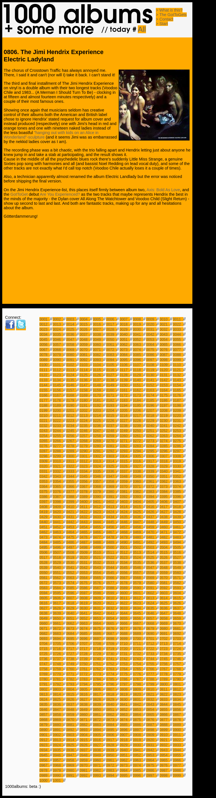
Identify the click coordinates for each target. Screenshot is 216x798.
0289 (71, 451)
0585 (71, 588)
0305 (138, 456)
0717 (71, 649)
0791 (44, 684)
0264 (178, 436)
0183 (125, 400)
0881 (71, 725)
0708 (98, 643)
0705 (58, 643)
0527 (178, 557)
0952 (138, 755)
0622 (125, 603)
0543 (98, 567)
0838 (84, 704)
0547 (151, 567)
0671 (44, 628)
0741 (111, 659)
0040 (125, 334)
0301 (84, 456)
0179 (71, 400)
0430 (58, 517)
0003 (71, 319)
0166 (44, 395)
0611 (125, 598)
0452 (58, 527)
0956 (44, 760)
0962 (125, 760)
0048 (84, 339)
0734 (164, 654)
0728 (84, 654)
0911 (178, 735)
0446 (125, 522)
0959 (84, 760)
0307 (164, 456)
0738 (71, 659)
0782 (71, 679)
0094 (111, 360)
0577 (111, 583)
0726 (58, 654)
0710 (125, 643)
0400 (84, 502)
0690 (151, 633)
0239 (138, 425)
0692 (178, 633)
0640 (71, 613)
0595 (58, 593)
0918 (125, 740)
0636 (164, 608)
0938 (98, 750)
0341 (178, 471)
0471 (164, 532)
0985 (138, 770)
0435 (125, 517)
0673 (71, 628)
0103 (84, 365)
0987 (164, 770)
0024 (58, 329)
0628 (58, 608)
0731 (125, 654)
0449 (164, 522)
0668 (151, 623)
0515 (164, 552)
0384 (164, 491)
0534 (125, 562)
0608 (84, 598)
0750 (84, 664)
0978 (44, 770)
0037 (84, 334)
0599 (111, 593)
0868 (44, 719)
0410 (71, 507)
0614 (164, 598)
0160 (111, 390)
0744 (151, 659)
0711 (138, 643)
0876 (151, 719)
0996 (138, 775)
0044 (178, 334)
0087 (164, 355)
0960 (98, 760)
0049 (98, 339)
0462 (44, 532)
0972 (111, 765)
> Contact (164, 19)
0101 (58, 365)
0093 (98, 360)
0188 (44, 405)
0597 (84, 593)
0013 (58, 324)
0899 (164, 730)
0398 (58, 502)
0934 (44, 750)
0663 (84, 623)
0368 (98, 486)
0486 (71, 542)
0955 (178, 755)
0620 (98, 603)
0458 (138, 527)
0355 (71, 481)
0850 (98, 709)
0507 (58, 552)
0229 (151, 420)
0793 (71, 684)
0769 (44, 674)
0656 (138, 618)
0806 (98, 689)
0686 (98, 633)
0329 (164, 466)
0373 (164, 486)
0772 (84, 674)
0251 (151, 431)
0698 (111, 638)
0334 (84, 471)
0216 (125, 415)
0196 (151, 405)
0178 (58, 400)
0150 (125, 385)
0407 (178, 502)
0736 (44, 659)
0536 (151, 562)
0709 (111, 643)
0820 (138, 694)
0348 (125, 476)
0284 (151, 446)
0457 (125, 527)
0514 (151, 552)
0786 (125, 679)
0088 (178, 355)
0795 (98, 684)
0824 (44, 699)
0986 (151, 770)
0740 (98, 659)
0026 (84, 329)
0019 (138, 324)
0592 (164, 588)
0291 (98, 451)
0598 (98, 593)
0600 (125, 593)
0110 (178, 365)
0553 (84, 572)
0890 (44, 730)
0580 (151, 583)
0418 (178, 507)
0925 (71, 745)
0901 (44, 735)
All (142, 29)
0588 (111, 588)
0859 (71, 714)
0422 (84, 512)
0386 (44, 496)
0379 (98, 491)
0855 (164, 709)
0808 (125, 689)
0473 (44, 537)
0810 (151, 689)
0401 (98, 502)
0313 (98, 461)
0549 (178, 567)
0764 (125, 669)
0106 (125, 365)
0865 (151, 714)
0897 (138, 730)
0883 (98, 725)
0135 (71, 380)
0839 (98, 704)
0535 (138, 562)
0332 (58, 471)
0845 (178, 704)
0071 (98, 349)
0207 (151, 410)
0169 (84, 395)
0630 (84, 608)
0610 (111, 598)
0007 (125, 319)
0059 (84, 344)
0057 (58, 344)
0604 (178, 593)
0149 (111, 385)
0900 (178, 730)
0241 (164, 425)
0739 (84, 659)
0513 (138, 552)
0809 (138, 689)
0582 (178, 583)
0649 (44, 618)
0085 (138, 355)
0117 (125, 370)
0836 (58, 704)
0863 (125, 714)
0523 (125, 557)
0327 (138, 466)
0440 (44, 522)
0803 (58, 689)
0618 (71, 603)
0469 (138, 532)
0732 (138, 654)
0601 (138, 593)
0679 (151, 628)
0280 (98, 446)
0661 (58, 623)
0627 (44, 608)
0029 (125, 329)
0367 (84, 486)
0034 (44, 334)
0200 (58, 410)
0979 (58, 770)
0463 (58, 532)
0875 (138, 719)
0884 (111, 725)
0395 (164, 496)
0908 (138, 735)
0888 (164, 725)
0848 (71, 709)
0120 (164, 370)
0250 (138, 431)
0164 (164, 390)
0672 (58, 628)
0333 (71, 471)
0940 (125, 750)
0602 (151, 593)
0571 (178, 578)
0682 (44, 633)
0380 (111, 491)
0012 (44, 324)
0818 (111, 694)
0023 (44, 329)
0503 (151, 547)
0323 (84, 466)
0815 (71, 694)
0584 (58, 588)
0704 (44, 643)
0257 (84, 436)
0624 (151, 603)
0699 (125, 638)
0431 (71, 517)
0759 (58, 669)
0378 (84, 491)
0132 (178, 375)
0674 (84, 628)
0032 (164, 329)
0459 (151, 527)
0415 (138, 507)
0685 (84, 633)
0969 (71, 765)
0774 (111, 674)
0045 (44, 339)
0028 (111, 329)
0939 (111, 750)
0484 (44, 542)
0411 (84, 507)
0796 (111, 684)
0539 (44, 567)
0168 (71, 395)
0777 (151, 674)
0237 (111, 425)
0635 (151, 608)
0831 (138, 699)
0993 (98, 775)
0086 (151, 355)
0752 (111, 664)
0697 (98, 638)
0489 (111, 542)
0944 (178, 750)
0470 (151, 532)
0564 (84, 578)
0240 (151, 425)
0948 (84, 755)
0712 (151, 643)
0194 (125, 405)
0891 (58, 730)
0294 (138, 451)
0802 (44, 689)
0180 (84, 400)
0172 (125, 395)
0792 (58, 684)
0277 (58, 446)
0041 (138, 334)
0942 (151, 750)
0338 (138, 471)
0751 (98, 664)
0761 (84, 669)
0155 (44, 390)
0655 (125, 618)
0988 (178, 770)
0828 (98, 699)
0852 (125, 709)
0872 (98, 719)
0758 (44, 669)
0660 (44, 623)
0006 (111, 319)
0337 (125, 471)
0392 (125, 496)
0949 (98, 755)
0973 (125, 765)
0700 (138, 638)
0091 (71, 360)
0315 (125, 461)
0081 (84, 355)
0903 (71, 735)
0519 (71, 557)
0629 (71, 608)
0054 (164, 339)
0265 (44, 441)
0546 (138, 567)
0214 (98, 415)
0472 (178, 532)
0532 (98, 562)
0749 (71, 664)
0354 (58, 481)
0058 (71, 344)
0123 (58, 375)
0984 (125, 770)
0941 (138, 750)
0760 (71, 669)
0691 (164, 633)
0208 (164, 410)
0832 (151, 699)
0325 (111, 466)
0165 (178, 390)
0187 (178, 400)
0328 (151, 466)
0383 (151, 491)
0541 (71, 567)
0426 (151, 512)
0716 (58, 649)
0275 (178, 441)
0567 (125, 578)
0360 (138, 481)
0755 (151, 664)
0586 (84, 588)
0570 (164, 578)
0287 (44, 451)
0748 (58, 664)
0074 (138, 349)
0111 (44, 370)
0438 (164, 517)
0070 (84, 349)
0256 (71, 436)
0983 (111, 770)
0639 (58, 613)
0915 (84, 740)
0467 (111, 532)
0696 (84, 638)
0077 (178, 349)
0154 (178, 385)
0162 (138, 390)
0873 (111, 719)
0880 (58, 725)
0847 (58, 709)
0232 (44, 425)
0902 (58, 735)
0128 (125, 375)
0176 (178, 395)
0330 (178, 466)
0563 (71, 578)
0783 (84, 679)
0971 (98, 765)
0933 (178, 745)
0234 (71, 425)
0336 (111, 471)
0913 (58, 740)
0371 (138, 486)
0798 (138, 684)
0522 (111, 557)
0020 (151, 324)
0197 (164, 405)
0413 (111, 507)
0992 (84, 775)
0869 (58, 719)
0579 (138, 583)
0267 (71, 441)
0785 (111, 679)
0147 (84, 385)
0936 (71, 750)
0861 (98, 714)
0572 (44, 583)
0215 (111, 415)
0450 (178, 522)
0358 (111, 481)
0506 (44, 552)
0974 (138, 765)
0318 (164, 461)
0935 (58, 750)
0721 (138, 649)
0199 (44, 410)
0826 (71, 699)
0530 (71, 562)
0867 (178, 714)
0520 (84, 557)
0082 (98, 355)
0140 (138, 380)
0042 (151, 334)
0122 (44, 375)
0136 (84, 380)
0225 (98, 420)
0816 (84, 694)
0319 (178, 461)
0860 (84, 714)
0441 (58, 522)
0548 (164, 567)
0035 (58, 334)
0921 (164, 740)
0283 (138, 446)
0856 (178, 709)
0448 (151, 522)
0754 (138, 664)
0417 (164, 507)
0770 (58, 674)
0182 (111, 400)
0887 (151, 725)
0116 (111, 370)
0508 (71, 552)
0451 (44, 527)
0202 (84, 410)
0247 (98, 431)
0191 (84, 405)
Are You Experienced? (60, 194)
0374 (178, 486)
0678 (138, 628)
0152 (151, 385)
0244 (58, 431)
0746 (178, 659)
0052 (138, 339)
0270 (111, 441)
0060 (98, 344)
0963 (138, 760)
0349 (138, 476)
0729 (98, 654)
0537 (164, 562)
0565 (98, 578)
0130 (151, 375)
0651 (71, 618)
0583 (44, 588)
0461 (178, 527)
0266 (58, 441)
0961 (111, 760)
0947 (71, 755)
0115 (98, 370)
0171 (111, 395)
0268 (84, 441)
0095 (125, 360)
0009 (151, 319)
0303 (111, 456)
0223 (71, 420)
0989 (44, 775)
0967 (44, 765)
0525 (151, 557)
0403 (125, 502)
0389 (84, 496)
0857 (44, 714)
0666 (125, 623)
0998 (164, 775)
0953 (151, 755)
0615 (178, 598)
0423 (98, 512)
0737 (58, 659)
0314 (111, 461)
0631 (98, 608)
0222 (58, 420)
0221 (44, 420)
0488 (98, 542)
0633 (125, 608)
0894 (98, 730)
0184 (138, 400)
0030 (138, 329)
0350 (151, 476)
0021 (164, 324)
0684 (71, 633)
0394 (151, 496)
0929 (125, 745)
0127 (111, 375)
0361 (151, 481)
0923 (44, 745)
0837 (71, 704)
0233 (58, 425)
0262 (151, 436)
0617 (58, 603)
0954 (164, 755)
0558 (151, 572)
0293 (125, 451)
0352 (178, 476)
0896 (125, 730)
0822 (164, 694)
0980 (71, 770)
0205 (125, 410)
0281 (111, 446)
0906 (111, 735)
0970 (84, 765)
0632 (111, 608)
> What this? (169, 10)
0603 (164, 593)
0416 (151, 507)
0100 (44, 365)
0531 (84, 562)
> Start (162, 23)
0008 (138, 319)
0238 (125, 425)
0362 (164, 481)
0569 (151, 578)
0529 (58, 562)
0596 (71, 593)
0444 (98, 522)
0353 (44, 481)
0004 (84, 319)
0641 (84, 613)
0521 (98, 557)
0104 (98, 365)
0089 (44, 360)
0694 (58, 638)
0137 (98, 380)
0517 (44, 557)
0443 (84, 522)
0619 (84, 603)
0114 (84, 370)
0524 (138, 557)
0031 (151, 329)
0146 (71, 385)
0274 (164, 441)
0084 (125, 355)
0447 (138, 522)
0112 (58, 370)
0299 (58, 456)
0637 (178, 608)
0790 (178, 679)
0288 (58, 451)
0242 (178, 425)
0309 (44, 461)
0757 (178, 664)
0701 (151, 638)
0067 (44, 349)
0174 (151, 395)
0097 (151, 360)
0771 (71, 674)
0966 (178, 760)
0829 (111, 699)
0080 (71, 355)
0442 (71, 522)
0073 (125, 349)
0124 (71, 375)
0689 (138, 633)
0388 (71, 496)
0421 (71, 512)
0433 (98, 517)
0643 (111, 613)
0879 (44, 725)
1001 (58, 780)
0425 (138, 512)
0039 (111, 334)
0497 (71, 547)
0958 (71, 760)
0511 (111, 552)
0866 (164, 714)
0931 (151, 745)
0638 (44, 613)
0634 (138, 608)
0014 (71, 324)
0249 (125, 431)
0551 (58, 572)
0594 (44, 593)
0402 (111, 502)
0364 (44, 486)
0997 (151, 775)
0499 (98, 547)
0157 (71, 390)
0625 (164, 603)
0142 (164, 380)
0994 (111, 775)
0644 (125, 613)
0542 (84, 567)
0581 (164, 583)
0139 (125, 380)
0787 (138, 679)
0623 (138, 603)
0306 (151, 456)
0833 (164, 699)
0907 (125, 735)
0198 (178, 405)
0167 (58, 395)
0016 (98, 324)
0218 (151, 415)
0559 (164, 572)
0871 (84, 719)
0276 (44, 446)
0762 (98, 669)
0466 (98, 532)
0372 (151, 486)
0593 (178, 588)
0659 (178, 618)
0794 (84, 684)
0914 (71, 740)
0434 (111, 517)
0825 (58, 699)
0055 (178, 339)
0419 (44, 512)
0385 (178, 491)
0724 (178, 649)
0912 (44, 740)
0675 (98, 628)
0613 (151, 598)
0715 (44, 649)
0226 (111, 420)
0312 (84, 461)
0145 (58, 385)
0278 (71, 446)
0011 (178, 319)
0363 (178, 481)
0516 (178, 552)
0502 (138, 547)
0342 (44, 476)
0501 (125, 547)
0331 (44, 471)
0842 (138, 704)
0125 (84, 375)
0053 (151, 339)
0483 (178, 537)
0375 (44, 491)
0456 (111, 527)
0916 (98, 740)
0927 (98, 745)
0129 (138, 375)
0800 (164, 684)
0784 (98, 679)
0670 (178, 623)
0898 (151, 730)
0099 (178, 360)
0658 (164, 618)
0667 (138, 623)
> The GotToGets (171, 14)
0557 (138, 572)
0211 (58, 415)
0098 (164, 360)
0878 (178, 719)
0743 (138, 659)
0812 (178, 689)
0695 (71, 638)
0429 (44, 517)
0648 (178, 613)
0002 (58, 319)
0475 (71, 537)
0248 (111, 431)
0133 (44, 380)
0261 (138, 436)
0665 (111, 623)
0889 (178, 725)
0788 (151, 679)
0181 (98, 400)
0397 (44, 502)
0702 (164, 638)
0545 (125, 567)
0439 (178, 517)
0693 (44, 638)
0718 (98, 649)
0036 (71, 334)
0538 (178, 562)
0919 (138, 740)
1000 (44, 780)
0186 (164, 400)
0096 (138, 360)
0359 (125, 481)
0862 (111, 714)
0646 (151, 613)
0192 (98, 405)
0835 (44, 704)
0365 (58, 486)
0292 (111, 451)
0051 (125, 339)
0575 (84, 583)
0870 (71, 719)
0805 (84, 689)
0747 (44, 664)
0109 (164, 365)
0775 (125, 674)
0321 (58, 466)
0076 (164, 349)
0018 (125, 324)
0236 (98, 425)
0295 (151, 451)
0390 (98, 496)
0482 (164, 537)
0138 (111, 380)
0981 (84, 770)
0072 (111, 349)
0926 (84, 745)
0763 (111, 669)
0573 (58, 583)
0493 (164, 542)
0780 (44, 679)
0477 (98, 537)
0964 (151, 760)
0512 (125, 552)
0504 (164, 547)
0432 (84, 517)
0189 (58, 405)
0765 (138, 669)
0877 (164, 719)
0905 (98, 735)
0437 (151, 517)
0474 (58, 537)
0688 (125, 633)
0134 (58, 380)
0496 (58, 547)
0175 (164, 395)
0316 (138, 461)
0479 (125, 537)
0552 (71, 572)
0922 (178, 740)
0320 (44, 466)
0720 (125, 649)
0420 (58, 512)
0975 (151, 765)
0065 (164, 344)
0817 (98, 694)
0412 (98, 507)
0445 (111, 522)
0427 (164, 512)
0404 (138, 502)
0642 (98, 613)
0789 (164, 679)
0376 (58, 491)
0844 (164, 704)
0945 (44, 755)
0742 (125, 659)
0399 (71, 502)
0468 (125, 532)
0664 (98, 623)
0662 (71, 623)
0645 (138, 613)
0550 (44, 572)
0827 (84, 699)
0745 (164, 659)
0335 (98, 471)
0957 (58, 760)
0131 (164, 375)
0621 (111, 603)
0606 (58, 598)
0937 (84, 750)
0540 (58, 567)
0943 (164, 750)
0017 (111, 324)
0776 (138, 674)
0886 (138, 725)
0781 (58, 679)
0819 (125, 694)
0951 (125, 755)
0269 (98, 441)
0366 (71, 486)
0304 (125, 456)
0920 (151, 740)
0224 (84, 420)
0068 (58, 349)
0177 (44, 400)
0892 (71, 730)
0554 (98, 572)
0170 (98, 395)
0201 (71, 410)
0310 (58, 461)
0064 (151, 344)
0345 (84, 476)
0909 (151, 735)
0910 (164, 735)
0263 (164, 436)
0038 (98, 334)
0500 (111, 547)
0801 (178, 684)
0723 (164, 649)
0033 (178, 329)
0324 (98, 466)
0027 (98, 329)
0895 (111, 730)
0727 (71, 654)
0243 (44, 431)
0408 (44, 507)
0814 (58, 694)
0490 (125, 542)
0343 (58, 476)
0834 (178, 699)
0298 (44, 456)
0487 (84, 542)
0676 (111, 628)
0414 (125, 507)
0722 (151, 649)
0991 (71, 775)
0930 (138, 745)
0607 (71, 598)
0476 (84, 537)
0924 (58, 745)
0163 (151, 390)
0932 (164, 745)
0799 (151, 684)
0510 (98, 552)
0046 (58, 339)
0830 (125, 699)
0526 (164, 557)
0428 (178, 512)
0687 (111, 633)
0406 (164, 502)
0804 (71, 689)
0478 (111, 537)
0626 (178, 603)
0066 (178, 344)
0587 (98, 588)
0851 (111, 709)
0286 (178, 446)
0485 (58, 542)
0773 (98, 674)
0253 (178, 431)
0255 (58, 436)
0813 (44, 694)
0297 (178, 451)
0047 (71, 339)
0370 (125, 486)
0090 (58, 360)
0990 (58, 775)
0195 (138, 405)
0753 (125, 664)
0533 (111, 562)
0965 (164, 760)
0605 (44, 598)
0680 (164, 628)
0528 (44, 562)
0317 (151, 461)
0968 (58, 765)
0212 (71, 415)
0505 (178, 547)
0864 (138, 714)
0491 (138, 542)
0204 (111, 410)
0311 (71, 461)
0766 (151, 669)
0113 (71, 370)
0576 (98, 583)
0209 (178, 410)
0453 (71, 527)
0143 (178, 380)
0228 (138, 420)
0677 (125, 628)
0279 (84, 446)
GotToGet (19, 194)
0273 (151, 441)
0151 (138, 385)
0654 (111, 618)
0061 (111, 344)
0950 (111, 755)
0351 (164, 476)
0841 (125, 704)
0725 (44, 654)
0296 (164, 451)
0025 (71, 329)
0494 (178, 542)
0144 (44, 385)
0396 (178, 496)
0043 (164, 334)
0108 (151, 365)
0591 (151, 588)
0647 (164, 613)
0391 (111, 496)
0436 (138, 517)
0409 (58, 507)
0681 (178, 628)
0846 (44, 709)
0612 (138, 598)
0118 (138, 370)
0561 (44, 578)
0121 (178, 370)
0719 (111, 649)
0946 (58, 755)
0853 (138, 709)
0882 (84, 725)
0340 (164, 471)
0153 (164, 385)
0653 (98, 618)
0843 (151, 704)
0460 (164, 527)
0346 (98, 476)
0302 (98, 456)
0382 (138, 491)
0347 (111, 476)
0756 (164, 664)
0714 (178, 643)
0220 (178, 415)
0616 (44, 603)
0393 (138, 496)
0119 (151, 370)
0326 (125, 466)
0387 (58, 496)
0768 (178, 669)
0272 (138, 441)
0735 (178, 654)
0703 (178, 638)
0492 (151, 542)
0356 (84, 481)
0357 (98, 481)
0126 (98, 375)
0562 (58, 578)
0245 (71, 431)
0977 (178, 765)
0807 (111, 689)
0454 (84, 527)
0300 (71, 456)
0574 (71, 583)
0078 (44, 355)
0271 (125, 441)
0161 (125, 390)
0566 (111, 578)
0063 (138, 344)
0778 (164, 674)
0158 (84, 390)
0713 (164, 643)
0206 (138, 410)
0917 (111, 740)
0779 (178, 674)
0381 (125, 491)
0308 (178, 456)
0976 (164, 765)
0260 (125, 436)
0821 (151, 694)
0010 (164, 319)
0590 (138, 588)
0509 (84, 552)
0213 (84, 415)
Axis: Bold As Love (163, 190)
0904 (84, 735)
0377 (71, 491)
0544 (111, 567)
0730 (111, 654)
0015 (84, 324)
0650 (58, 618)
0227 (125, 420)
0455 (98, 527)
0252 (164, 431)
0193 (111, 405)
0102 (71, 365)
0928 (111, 745)
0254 (44, 436)
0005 (98, 319)
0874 (125, 719)
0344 (71, 476)
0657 (151, 618)
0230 (164, 420)
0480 (138, 537)
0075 (151, 349)
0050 (111, 339)
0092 (84, 360)
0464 (71, 532)
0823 (178, 694)
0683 (58, 633)
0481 (151, 537)
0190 (71, 405)
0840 (111, 704)
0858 (58, 714)
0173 (138, 395)
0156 (58, 390)
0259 (111, 436)
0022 (178, 324)
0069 (71, 349)
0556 (125, 572)
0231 (178, 420)
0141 (151, 380)
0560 (178, 572)
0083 (111, 355)
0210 (44, 415)
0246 (84, 431)
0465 (84, 532)
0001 (44, 319)
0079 (58, 355)
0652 (84, 618)
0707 (84, 643)
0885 (125, 725)
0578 (125, 583)
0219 (164, 415)
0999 (178, 775)
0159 (98, 390)
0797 (125, 684)
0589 (125, 588)
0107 (138, 365)
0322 (71, 466)
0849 (84, 709)
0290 (84, 451)
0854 (151, 709)
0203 (98, 410)
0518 (58, 557)
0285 (164, 446)
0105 (111, 365)
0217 (138, 415)
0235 (84, 425)
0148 (98, 385)
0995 (125, 775)
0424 (111, 512)
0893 (84, 730)
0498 (84, 547)
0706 (71, 643)
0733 (151, 654)
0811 (164, 689)
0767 (164, 669)
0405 (151, 502)
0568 (138, 578)
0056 (44, 344)
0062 (125, 344)
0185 (151, 400)
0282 (125, 446)
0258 (98, 436)
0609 (98, 598)
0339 (151, 471)
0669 (164, 623)
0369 (111, 486)
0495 (44, 547)
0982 (98, 770)
